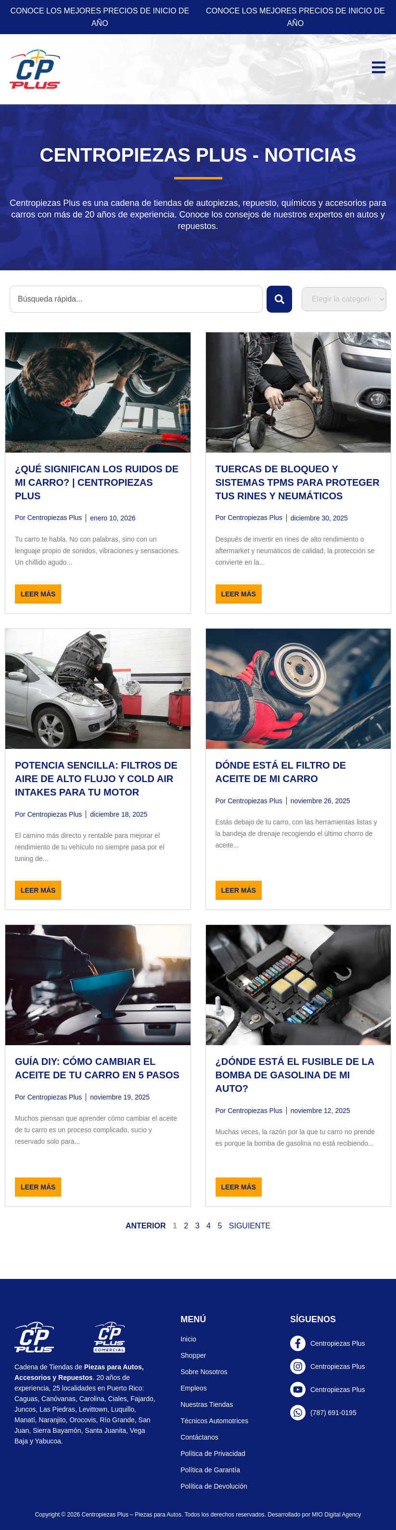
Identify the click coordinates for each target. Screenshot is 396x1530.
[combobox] (136, 299)
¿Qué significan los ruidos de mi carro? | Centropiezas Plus (97, 482)
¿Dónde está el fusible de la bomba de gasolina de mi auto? (295, 1075)
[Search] (279, 299)
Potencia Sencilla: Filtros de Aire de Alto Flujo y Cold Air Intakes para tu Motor (96, 778)
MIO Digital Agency (336, 1514)
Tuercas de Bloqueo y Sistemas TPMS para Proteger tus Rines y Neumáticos (298, 482)
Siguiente (249, 1226)
